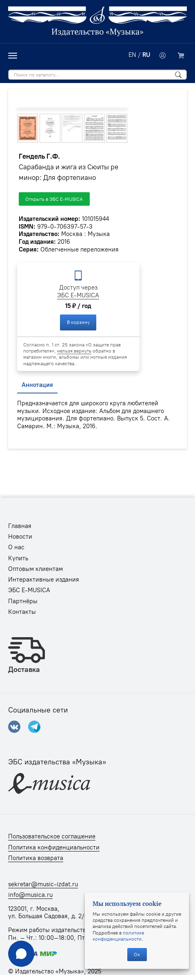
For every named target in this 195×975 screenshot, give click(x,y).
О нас (16, 547)
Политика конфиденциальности (54, 847)
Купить (18, 558)
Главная (19, 526)
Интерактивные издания (43, 579)
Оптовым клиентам (35, 569)
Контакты (22, 612)
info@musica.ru (30, 895)
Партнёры (23, 601)
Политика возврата (35, 858)
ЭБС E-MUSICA (78, 295)
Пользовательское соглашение (51, 836)
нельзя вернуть (74, 351)
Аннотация (37, 385)
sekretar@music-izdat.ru (43, 884)
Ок (137, 954)
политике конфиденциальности (118, 936)
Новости (20, 536)
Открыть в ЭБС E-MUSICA (54, 199)
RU (146, 54)
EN (132, 54)
